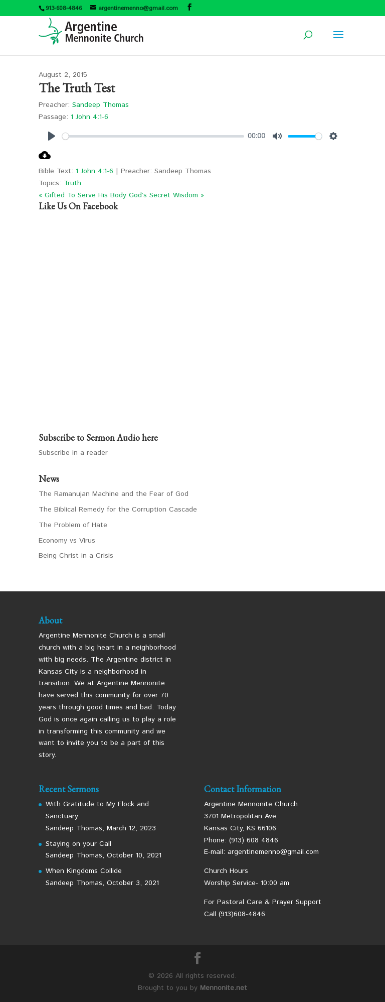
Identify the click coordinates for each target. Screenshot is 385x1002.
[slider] (153, 136)
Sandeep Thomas (100, 105)
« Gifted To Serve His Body (82, 195)
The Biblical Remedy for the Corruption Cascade (118, 510)
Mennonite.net (223, 988)
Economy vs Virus (67, 541)
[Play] (52, 136)
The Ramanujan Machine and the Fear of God (113, 494)
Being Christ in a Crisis (76, 556)
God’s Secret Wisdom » (166, 195)
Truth (72, 183)
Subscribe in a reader (73, 453)
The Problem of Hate (73, 525)
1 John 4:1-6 (89, 117)
